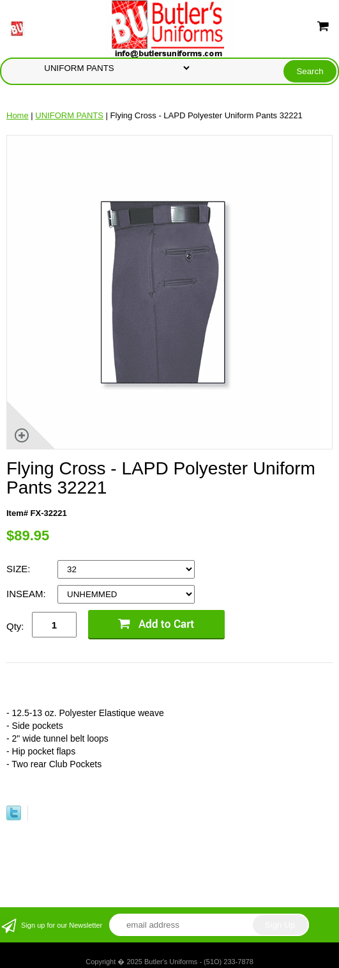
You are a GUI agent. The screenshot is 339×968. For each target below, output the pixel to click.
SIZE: (19, 568)
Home (17, 115)
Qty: (15, 626)
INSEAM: (27, 593)
